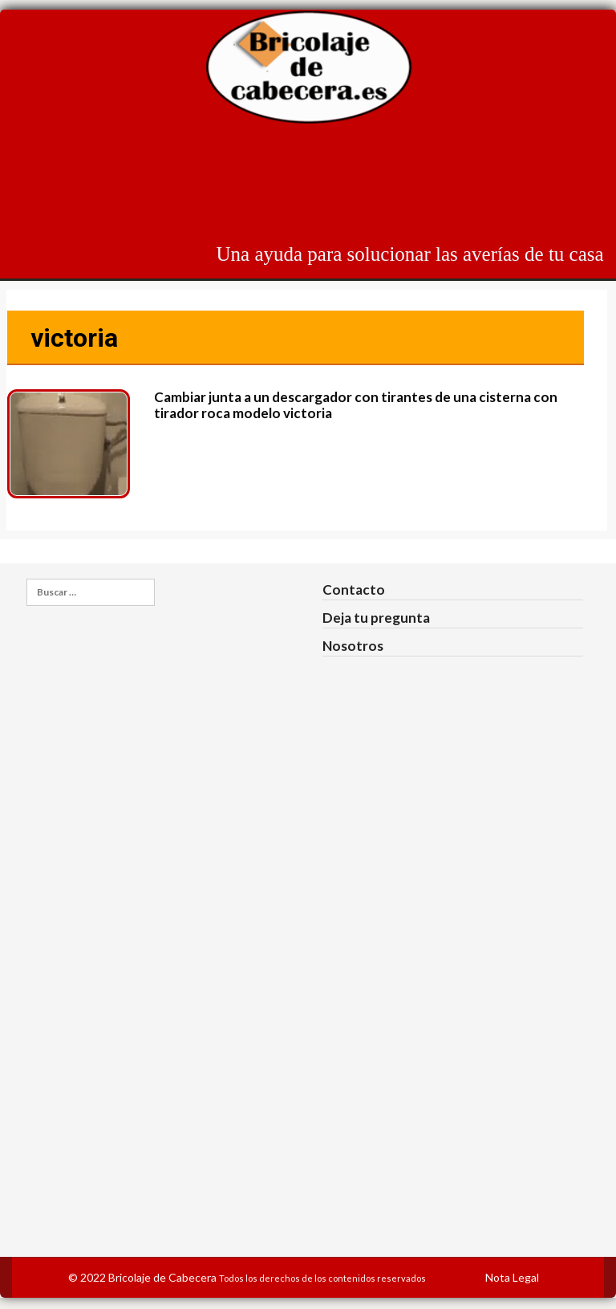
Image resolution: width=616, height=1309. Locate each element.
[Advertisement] (312, 185)
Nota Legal (512, 1277)
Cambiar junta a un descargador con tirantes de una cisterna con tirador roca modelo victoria (355, 404)
